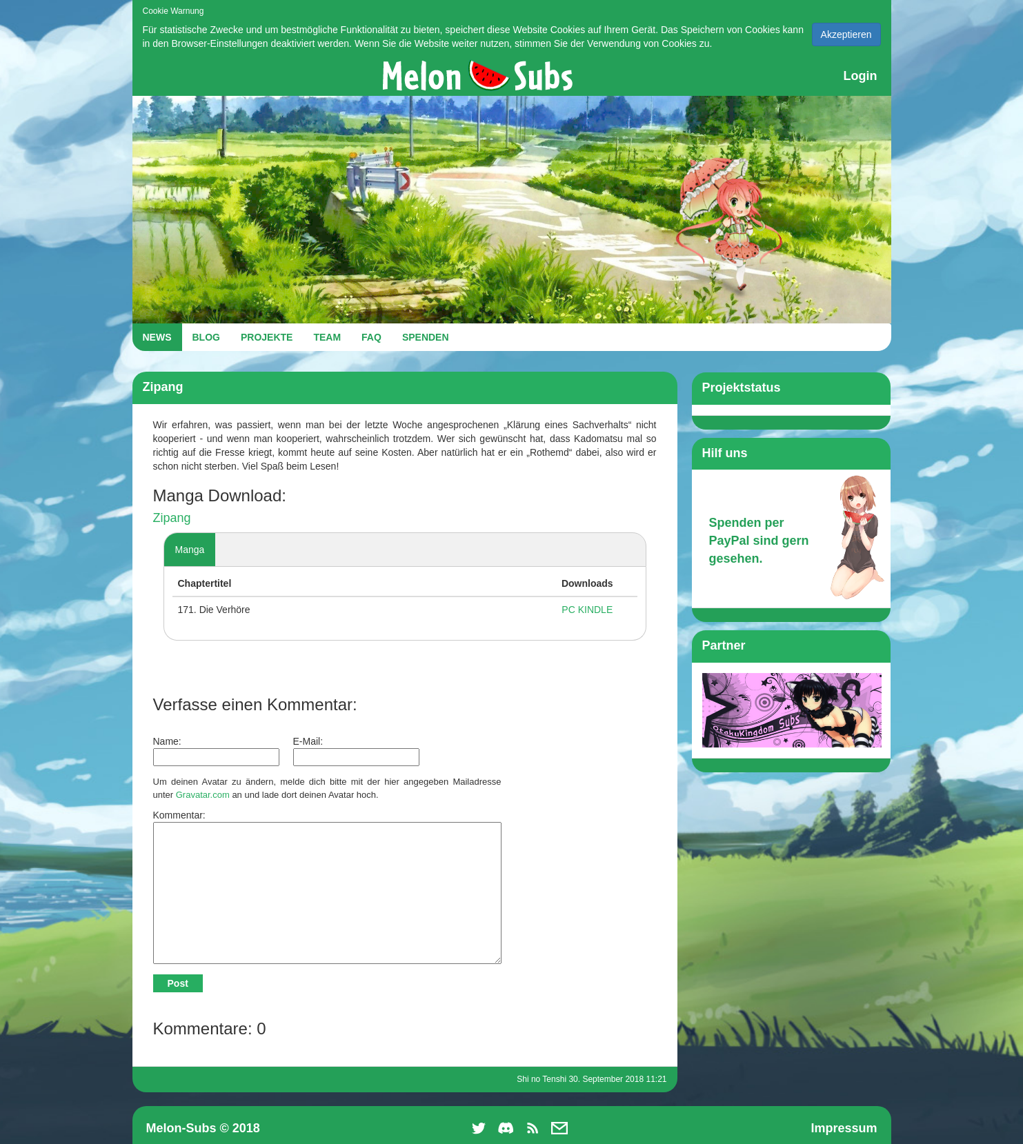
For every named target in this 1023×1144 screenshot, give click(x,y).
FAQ (371, 337)
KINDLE (595, 609)
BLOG (206, 337)
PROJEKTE (266, 337)
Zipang (172, 518)
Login (860, 76)
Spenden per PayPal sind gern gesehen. (759, 540)
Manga (190, 549)
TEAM (327, 337)
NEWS (157, 337)
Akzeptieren (846, 34)
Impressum (844, 1128)
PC (568, 609)
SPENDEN (425, 337)
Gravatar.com (203, 795)
